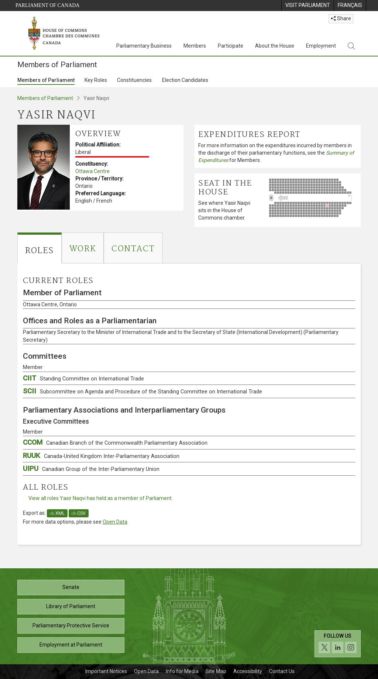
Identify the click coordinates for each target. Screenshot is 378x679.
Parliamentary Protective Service (70, 625)
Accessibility (247, 671)
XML (57, 513)
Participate (230, 46)
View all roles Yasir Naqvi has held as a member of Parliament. (100, 498)
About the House (274, 46)
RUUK (101, 455)
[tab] (39, 247)
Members (194, 46)
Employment (321, 46)
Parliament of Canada (47, 5)
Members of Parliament (46, 80)
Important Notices (106, 671)
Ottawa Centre (92, 171)
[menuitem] (307, 5)
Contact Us (282, 671)
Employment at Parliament (70, 645)
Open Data (115, 522)
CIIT (83, 378)
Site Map (216, 671)
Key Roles (96, 80)
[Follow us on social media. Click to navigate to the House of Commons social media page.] (338, 643)
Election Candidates (185, 80)
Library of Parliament (70, 606)
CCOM (115, 442)
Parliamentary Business (144, 46)
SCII (142, 391)
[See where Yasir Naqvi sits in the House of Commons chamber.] (313, 198)
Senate (70, 587)
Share (341, 18)
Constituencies (134, 80)
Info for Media (182, 671)
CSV (79, 513)
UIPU (91, 468)
